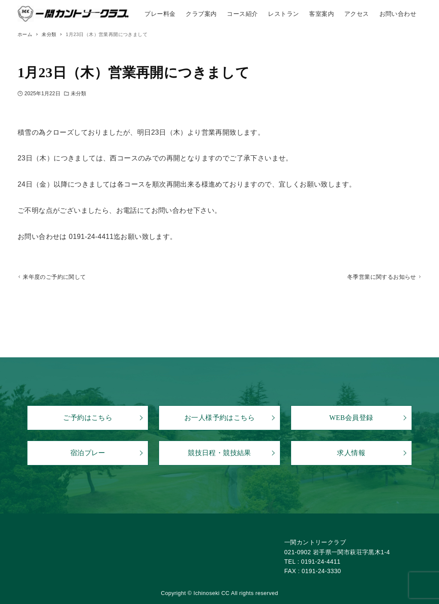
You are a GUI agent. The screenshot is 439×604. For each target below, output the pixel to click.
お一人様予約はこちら (219, 418)
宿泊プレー (87, 453)
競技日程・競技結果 (219, 453)
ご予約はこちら (87, 418)
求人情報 (351, 453)
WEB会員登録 (351, 418)
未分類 (78, 94)
